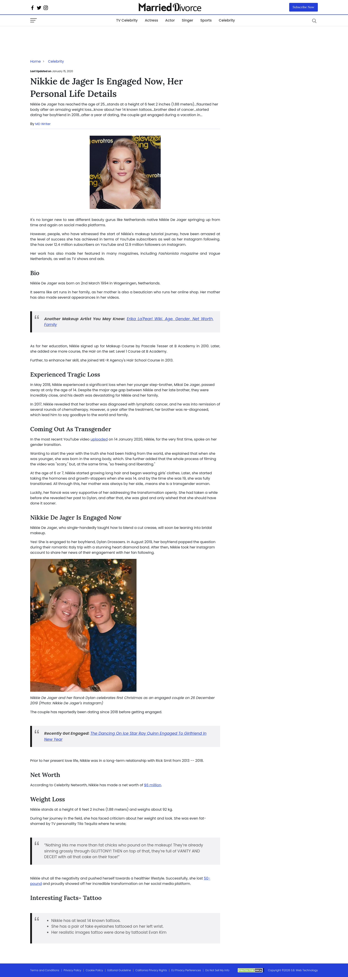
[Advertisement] (65, 35)
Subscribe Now (303, 7)
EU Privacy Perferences (186, 970)
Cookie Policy (94, 970)
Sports (206, 20)
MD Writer (43, 124)
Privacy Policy (72, 970)
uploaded (99, 439)
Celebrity (227, 20)
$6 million (152, 785)
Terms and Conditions (44, 970)
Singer (187, 20)
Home (35, 61)
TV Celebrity (127, 20)
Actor (170, 20)
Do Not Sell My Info (217, 970)
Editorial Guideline (119, 970)
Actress (151, 20)
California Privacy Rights (151, 970)
